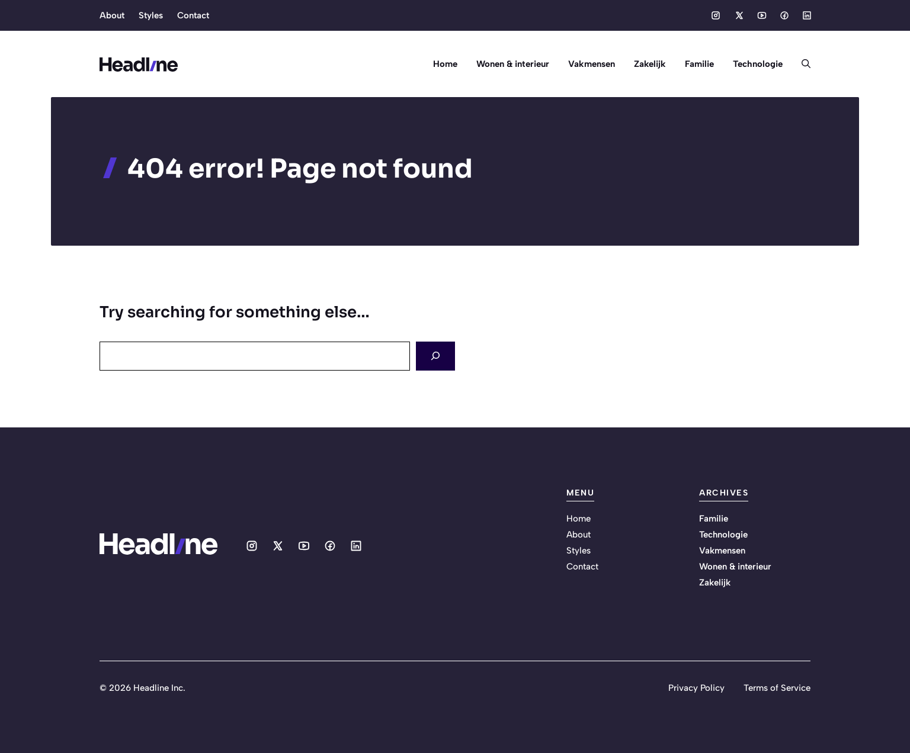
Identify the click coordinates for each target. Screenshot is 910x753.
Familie (699, 64)
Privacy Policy (696, 688)
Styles (151, 15)
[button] (801, 64)
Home (445, 64)
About (112, 15)
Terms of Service (777, 688)
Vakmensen (591, 64)
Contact (193, 15)
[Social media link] (715, 15)
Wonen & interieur (512, 64)
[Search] (435, 356)
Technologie (758, 64)
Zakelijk (650, 64)
